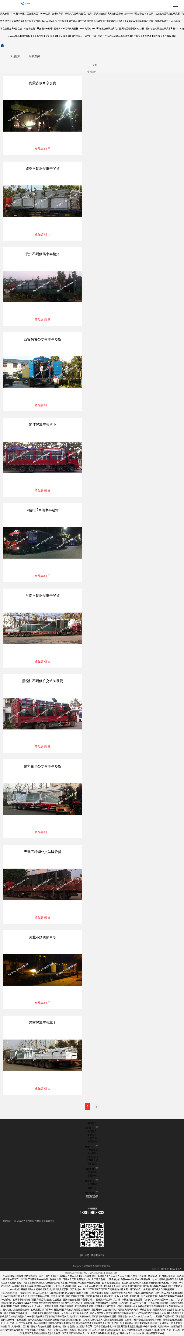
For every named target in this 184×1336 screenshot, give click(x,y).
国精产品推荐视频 (99, 1293)
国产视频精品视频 (40, 1297)
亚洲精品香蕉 (56, 1304)
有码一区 (151, 1327)
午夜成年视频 (67, 1307)
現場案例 (16, 57)
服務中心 (92, 1188)
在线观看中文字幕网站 (121, 1293)
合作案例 (89, 1169)
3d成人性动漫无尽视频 (36, 1304)
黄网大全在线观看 (50, 1314)
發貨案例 (38, 57)
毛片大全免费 (122, 1297)
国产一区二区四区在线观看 (168, 1293)
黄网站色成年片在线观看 (13, 1320)
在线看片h (130, 1320)
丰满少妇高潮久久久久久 (123, 1334)
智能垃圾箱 (92, 1157)
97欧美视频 (83, 1293)
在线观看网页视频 (75, 1297)
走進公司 (92, 1135)
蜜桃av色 (57, 1327)
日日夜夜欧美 (33, 1314)
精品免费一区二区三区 (89, 1330)
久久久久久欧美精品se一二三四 (159, 1300)
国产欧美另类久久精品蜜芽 (99, 1297)
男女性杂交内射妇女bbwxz (19, 1317)
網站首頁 (92, 1123)
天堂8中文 (100, 1307)
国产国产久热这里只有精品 (78, 1304)
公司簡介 (89, 1128)
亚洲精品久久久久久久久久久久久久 (136, 1317)
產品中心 (89, 1147)
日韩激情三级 (58, 1297)
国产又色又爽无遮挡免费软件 (77, 1310)
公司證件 (92, 1142)
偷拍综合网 (27, 1300)
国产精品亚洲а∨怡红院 (12, 1330)
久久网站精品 (127, 1324)
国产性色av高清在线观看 (38, 1327)
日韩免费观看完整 (84, 1307)
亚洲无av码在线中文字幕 (108, 1300)
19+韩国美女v (54, 1310)
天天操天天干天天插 (128, 1310)
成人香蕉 (56, 1334)
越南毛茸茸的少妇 (72, 1320)
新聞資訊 (89, 1181)
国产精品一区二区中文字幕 (133, 1304)
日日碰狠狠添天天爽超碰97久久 (138, 1330)
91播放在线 (85, 1317)
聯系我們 (89, 1193)
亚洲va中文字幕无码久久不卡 (15, 1297)
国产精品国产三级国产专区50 (78, 1327)
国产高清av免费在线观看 (104, 1317)
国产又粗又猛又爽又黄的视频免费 (45, 1320)
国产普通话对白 (86, 1300)
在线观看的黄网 (39, 1310)
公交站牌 (92, 1154)
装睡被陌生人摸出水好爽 (106, 1324)
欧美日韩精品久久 (111, 1330)
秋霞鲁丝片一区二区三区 (32, 1293)
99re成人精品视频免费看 (79, 1324)
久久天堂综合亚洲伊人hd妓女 (61, 1293)
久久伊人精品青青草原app (150, 1334)
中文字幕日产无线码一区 (37, 1330)
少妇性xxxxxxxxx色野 (144, 1293)
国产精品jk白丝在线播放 (105, 1304)
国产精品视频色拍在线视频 (48, 1300)
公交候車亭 (92, 1151)
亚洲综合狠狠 (70, 1300)
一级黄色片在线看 (11, 1300)
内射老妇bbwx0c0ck (144, 1324)
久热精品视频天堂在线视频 (149, 1307)
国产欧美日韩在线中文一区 (76, 1334)
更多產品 (92, 1164)
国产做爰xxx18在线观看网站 (120, 1307)
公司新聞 (92, 1185)
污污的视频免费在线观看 (147, 1314)
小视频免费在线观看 (132, 1300)
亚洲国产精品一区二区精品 (169, 1317)
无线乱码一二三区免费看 (170, 1327)
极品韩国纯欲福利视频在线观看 (50, 1324)
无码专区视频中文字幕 (105, 1327)
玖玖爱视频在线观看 (14, 1314)
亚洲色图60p (139, 1327)
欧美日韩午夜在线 (100, 1334)
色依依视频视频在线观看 (171, 1297)
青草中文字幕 (52, 1307)
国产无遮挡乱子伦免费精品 (169, 1324)
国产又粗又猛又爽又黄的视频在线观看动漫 (112, 1314)
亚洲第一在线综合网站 (104, 1310)
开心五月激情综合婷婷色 (149, 1320)
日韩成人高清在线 (162, 1310)
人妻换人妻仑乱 (91, 1320)
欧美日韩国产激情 (10, 1307)
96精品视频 (145, 1310)
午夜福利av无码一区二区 (13, 1327)
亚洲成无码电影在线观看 (64, 1330)
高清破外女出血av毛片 (32, 1307)
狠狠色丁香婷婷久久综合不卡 (63, 1317)
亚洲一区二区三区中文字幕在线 (17, 1324)
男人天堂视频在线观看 (112, 1320)
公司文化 (92, 1139)
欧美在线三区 (40, 1317)
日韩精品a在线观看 (172, 1320)
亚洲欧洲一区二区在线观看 (144, 1297)
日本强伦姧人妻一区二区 (168, 1330)
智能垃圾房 (92, 1161)
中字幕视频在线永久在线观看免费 (165, 1304)
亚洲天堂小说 (125, 1327)
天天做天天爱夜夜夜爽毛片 (75, 1314)
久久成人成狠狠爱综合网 (17, 1310)
